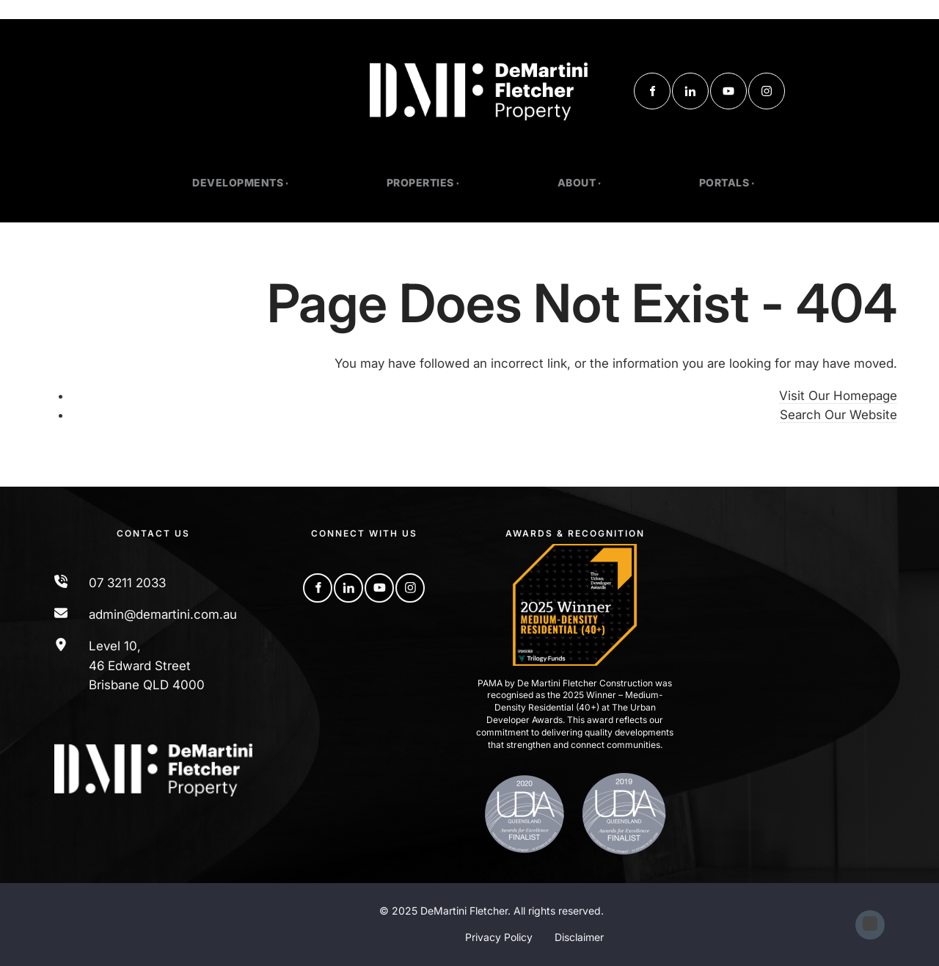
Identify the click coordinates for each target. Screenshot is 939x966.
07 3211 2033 (127, 582)
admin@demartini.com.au (163, 614)
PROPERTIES (420, 182)
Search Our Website (838, 414)
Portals (724, 182)
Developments (237, 182)
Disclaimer (579, 937)
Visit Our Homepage (838, 395)
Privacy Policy (499, 937)
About (577, 182)
